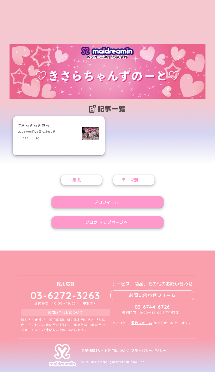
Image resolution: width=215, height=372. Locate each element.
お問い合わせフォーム (152, 295)
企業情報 (88, 351)
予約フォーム (141, 322)
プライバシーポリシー (148, 351)
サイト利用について (113, 351)
